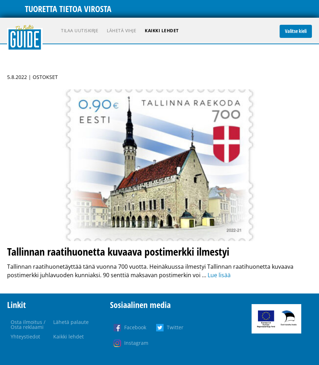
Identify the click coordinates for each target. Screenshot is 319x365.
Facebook (135, 327)
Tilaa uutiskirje (79, 31)
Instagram (136, 343)
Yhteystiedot (25, 336)
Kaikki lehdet (162, 31)
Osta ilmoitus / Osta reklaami (28, 324)
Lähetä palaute (71, 322)
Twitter (175, 327)
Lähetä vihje (121, 31)
